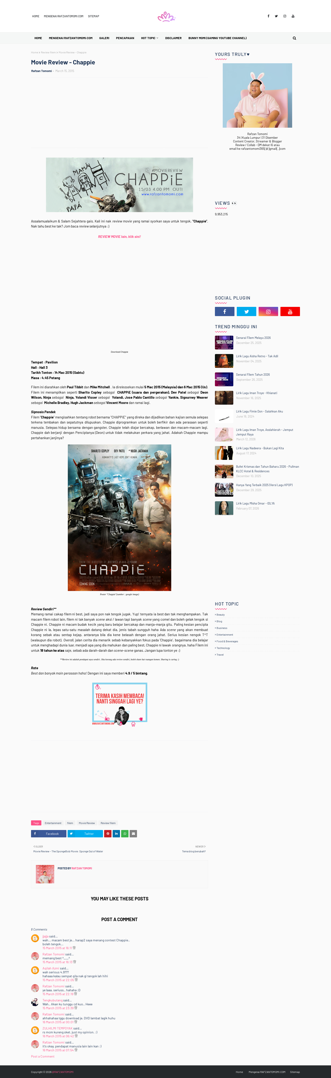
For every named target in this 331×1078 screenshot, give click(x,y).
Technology (223, 647)
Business (222, 627)
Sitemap (93, 16)
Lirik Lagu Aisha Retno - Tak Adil (257, 356)
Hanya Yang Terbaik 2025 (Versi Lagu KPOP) (264, 485)
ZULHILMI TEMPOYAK (58, 1028)
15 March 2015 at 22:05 (59, 980)
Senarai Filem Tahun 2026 (253, 374)
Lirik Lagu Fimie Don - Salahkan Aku (259, 411)
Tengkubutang (53, 1000)
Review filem (48, 52)
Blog (219, 621)
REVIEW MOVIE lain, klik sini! (119, 236)
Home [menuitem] (38, 38)
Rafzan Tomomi (41, 71)
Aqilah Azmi (51, 968)
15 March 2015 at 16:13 (58, 962)
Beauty (221, 614)
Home (35, 16)
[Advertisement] (121, 113)
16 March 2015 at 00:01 (58, 1022)
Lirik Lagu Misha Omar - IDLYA (255, 503)
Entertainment (53, 822)
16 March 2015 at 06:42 (59, 1036)
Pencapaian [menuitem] (125, 38)
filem (70, 822)
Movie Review (87, 822)
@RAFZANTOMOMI (63, 1071)
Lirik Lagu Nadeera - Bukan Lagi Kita (260, 448)
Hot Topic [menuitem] (148, 38)
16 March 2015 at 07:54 (58, 1050)
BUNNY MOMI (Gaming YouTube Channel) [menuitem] (217, 38)
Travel (220, 654)
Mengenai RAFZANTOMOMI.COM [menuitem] (70, 38)
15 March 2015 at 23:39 (58, 1008)
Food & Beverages (227, 641)
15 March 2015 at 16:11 (58, 948)
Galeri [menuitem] (104, 38)
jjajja (46, 936)
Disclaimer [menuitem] (173, 38)
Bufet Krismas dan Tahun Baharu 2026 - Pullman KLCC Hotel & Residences (267, 469)
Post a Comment (42, 1056)
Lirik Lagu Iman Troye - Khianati (256, 393)
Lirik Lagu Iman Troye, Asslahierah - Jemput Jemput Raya (264, 432)
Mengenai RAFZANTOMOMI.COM (63, 16)
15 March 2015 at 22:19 (58, 994)
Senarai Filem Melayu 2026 (253, 338)
